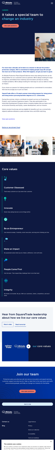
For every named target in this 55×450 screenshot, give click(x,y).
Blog (3, 426)
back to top (27, 404)
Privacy (30, 425)
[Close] (51, 443)
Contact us (5, 421)
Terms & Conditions (33, 438)
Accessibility (31, 434)
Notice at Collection (33, 429)
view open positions (10, 26)
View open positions (8, 119)
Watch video (8, 324)
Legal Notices (32, 421)
